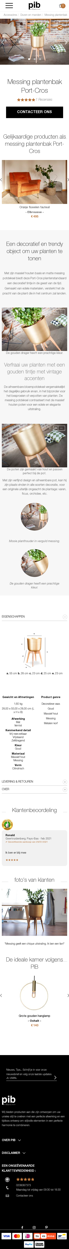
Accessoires (10, 15)
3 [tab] (40, 59)
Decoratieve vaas (51, 704)
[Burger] (9, 6)
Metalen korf (51, 723)
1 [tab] (29, 59)
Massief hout (51, 714)
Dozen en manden (30, 15)
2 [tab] (35, 59)
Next (66, 42)
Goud (51, 709)
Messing (51, 718)
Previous (2, 42)
